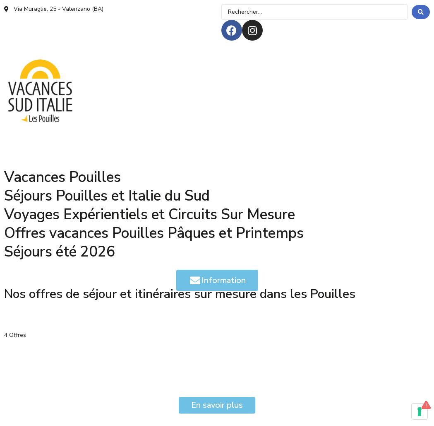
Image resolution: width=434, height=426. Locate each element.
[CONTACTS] (151, 146)
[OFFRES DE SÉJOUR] (34, 132)
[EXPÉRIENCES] (98, 132)
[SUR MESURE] (339, 132)
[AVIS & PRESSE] (29, 146)
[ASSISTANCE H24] (92, 146)
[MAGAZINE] (214, 132)
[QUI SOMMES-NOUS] (275, 132)
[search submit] (421, 12)
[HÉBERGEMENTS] (158, 132)
